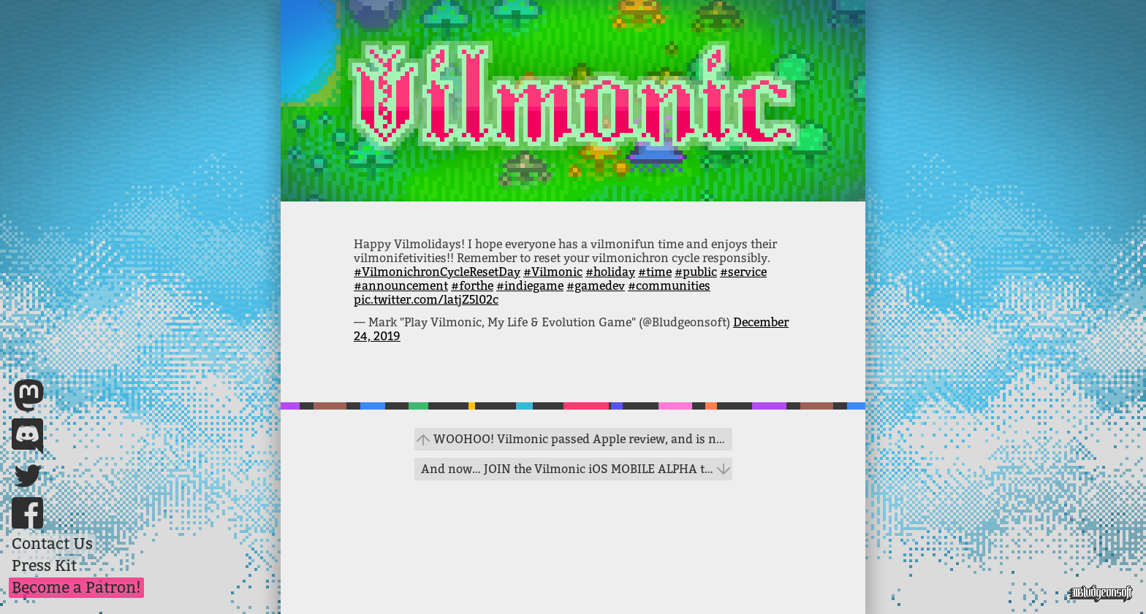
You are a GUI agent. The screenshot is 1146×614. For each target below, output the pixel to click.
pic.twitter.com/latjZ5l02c (426, 300)
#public (696, 272)
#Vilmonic (553, 272)
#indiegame (529, 286)
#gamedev (595, 286)
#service (743, 272)
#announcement (401, 286)
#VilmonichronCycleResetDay (437, 272)
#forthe (472, 286)
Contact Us (52, 543)
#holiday (610, 272)
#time (655, 272)
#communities (669, 286)
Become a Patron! (76, 587)
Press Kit (44, 565)
